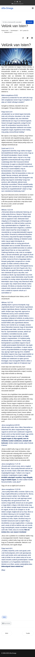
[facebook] (14, 1)
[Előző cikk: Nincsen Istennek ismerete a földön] (6, 633)
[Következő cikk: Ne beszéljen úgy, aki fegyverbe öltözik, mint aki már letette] (28, 633)
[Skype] (20, 1)
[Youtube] (17, 1)
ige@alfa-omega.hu (18, 3)
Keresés (29, 22)
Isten (4, 617)
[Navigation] (33, 8)
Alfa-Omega (7, 8)
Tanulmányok (14, 30)
